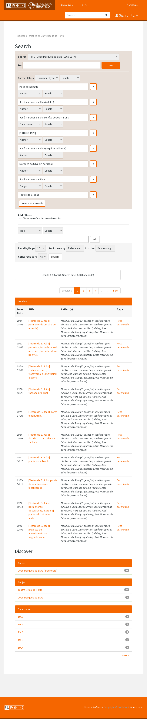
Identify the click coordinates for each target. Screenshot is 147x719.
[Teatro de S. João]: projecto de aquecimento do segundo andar (39, 531)
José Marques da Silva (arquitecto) (37, 570)
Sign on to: (128, 15)
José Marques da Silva (30, 597)
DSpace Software (93, 707)
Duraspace (136, 707)
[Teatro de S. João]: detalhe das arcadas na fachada (41, 438)
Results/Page (26, 248)
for (20, 65)
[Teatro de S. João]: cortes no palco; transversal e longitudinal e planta (42, 372)
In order (90, 248)
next (115, 290)
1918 (20, 616)
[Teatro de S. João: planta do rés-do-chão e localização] (42, 484)
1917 (20, 624)
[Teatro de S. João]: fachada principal (39, 391)
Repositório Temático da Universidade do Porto (39, 35)
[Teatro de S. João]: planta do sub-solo (39, 459)
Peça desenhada (123, 322)
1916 (20, 632)
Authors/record (27, 257)
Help (83, 5)
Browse (67, 5)
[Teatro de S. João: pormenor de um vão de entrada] (42, 324)
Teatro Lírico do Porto (30, 590)
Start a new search (32, 203)
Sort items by (56, 248)
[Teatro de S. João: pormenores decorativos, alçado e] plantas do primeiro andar (41, 510)
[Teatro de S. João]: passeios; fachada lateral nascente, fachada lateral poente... (42, 349)
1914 (20, 647)
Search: (22, 56)
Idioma (131, 5)
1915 (20, 640)
